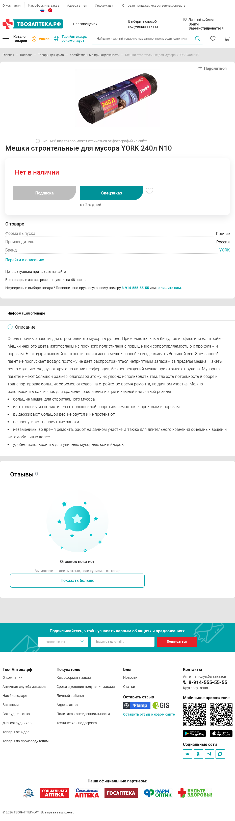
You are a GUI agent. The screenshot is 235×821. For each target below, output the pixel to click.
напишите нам (168, 288)
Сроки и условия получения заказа (86, 687)
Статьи (129, 687)
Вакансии (11, 705)
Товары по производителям (25, 741)
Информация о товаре (26, 313)
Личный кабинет (70, 696)
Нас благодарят (16, 696)
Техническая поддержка (77, 723)
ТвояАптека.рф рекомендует (70, 39)
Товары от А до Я (17, 732)
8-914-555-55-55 (135, 288)
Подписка (44, 193)
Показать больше (77, 580)
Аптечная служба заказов (24, 687)
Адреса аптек (77, 5)
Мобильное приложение (206, 697)
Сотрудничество (16, 714)
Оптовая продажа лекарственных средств (154, 5)
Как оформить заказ (43, 5)
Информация (104, 5)
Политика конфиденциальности (83, 714)
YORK (224, 250)
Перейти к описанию (24, 260)
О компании (11, 5)
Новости (130, 677)
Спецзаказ (111, 193)
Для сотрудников (17, 723)
